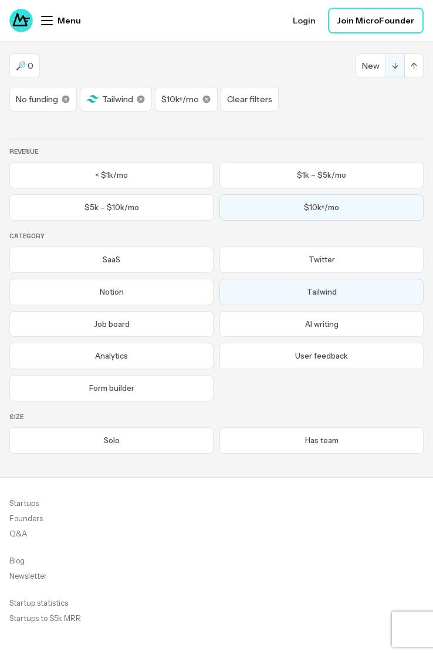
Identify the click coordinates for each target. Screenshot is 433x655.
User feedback (321, 355)
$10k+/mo (186, 99)
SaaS (111, 259)
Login (304, 20)
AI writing (322, 324)
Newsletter (28, 575)
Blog (17, 560)
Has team (322, 440)
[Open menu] (61, 20)
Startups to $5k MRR (45, 618)
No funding (43, 99)
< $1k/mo (111, 175)
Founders (26, 518)
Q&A (18, 533)
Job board (112, 324)
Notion (112, 291)
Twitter (322, 259)
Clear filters (249, 99)
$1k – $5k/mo (321, 175)
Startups (24, 503)
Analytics (111, 355)
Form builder (111, 388)
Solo (112, 440)
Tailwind (116, 99)
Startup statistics (38, 602)
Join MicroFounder (375, 20)
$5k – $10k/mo (111, 207)
